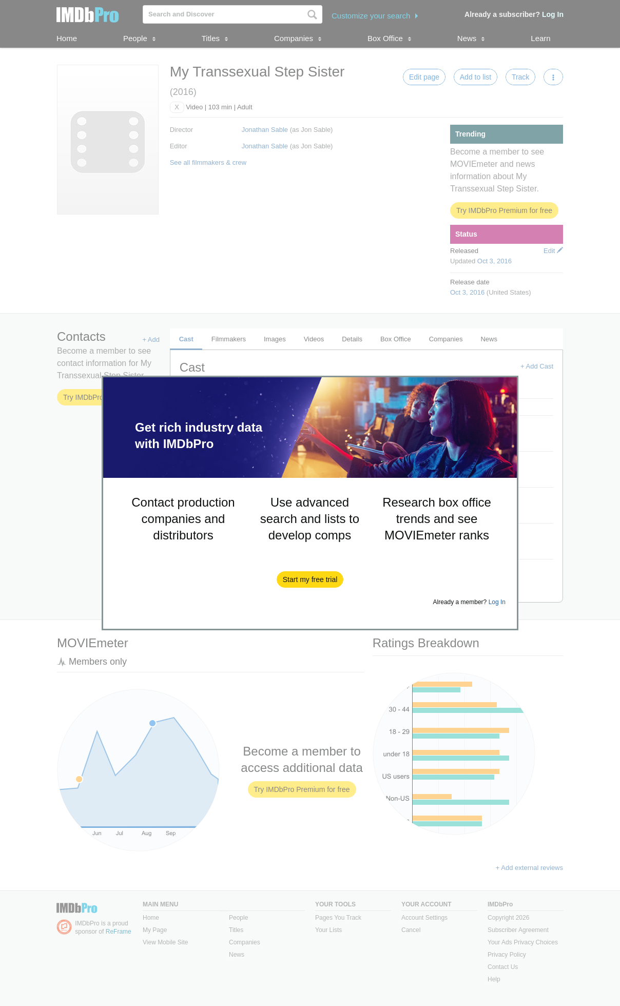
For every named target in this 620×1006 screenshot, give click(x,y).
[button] (310, 579)
